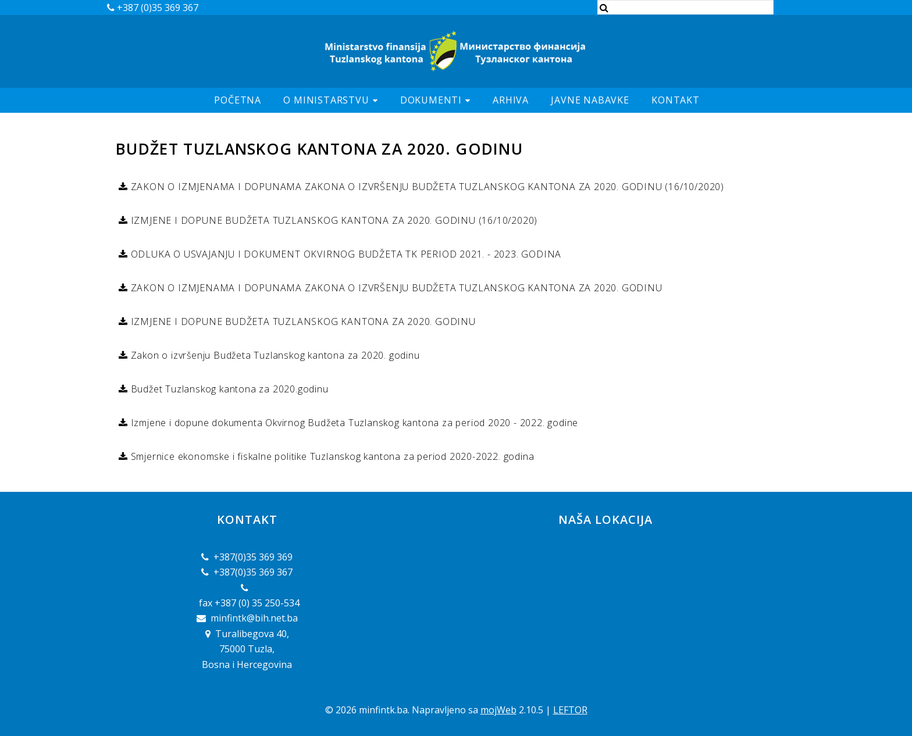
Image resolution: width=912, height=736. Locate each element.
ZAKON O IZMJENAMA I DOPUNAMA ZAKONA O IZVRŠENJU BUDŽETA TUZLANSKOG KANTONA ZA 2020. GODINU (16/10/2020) (426, 186)
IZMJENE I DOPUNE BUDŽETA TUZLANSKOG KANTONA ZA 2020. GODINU (302, 321)
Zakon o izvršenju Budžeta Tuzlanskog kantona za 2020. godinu (274, 355)
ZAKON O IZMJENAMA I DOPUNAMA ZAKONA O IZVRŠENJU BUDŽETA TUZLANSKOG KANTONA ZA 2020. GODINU (395, 287)
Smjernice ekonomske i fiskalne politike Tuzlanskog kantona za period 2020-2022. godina (331, 456)
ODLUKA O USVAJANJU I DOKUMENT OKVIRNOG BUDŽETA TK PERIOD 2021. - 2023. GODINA (344, 254)
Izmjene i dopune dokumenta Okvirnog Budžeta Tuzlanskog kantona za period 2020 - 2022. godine (353, 422)
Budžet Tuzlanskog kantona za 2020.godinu (228, 389)
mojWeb (498, 709)
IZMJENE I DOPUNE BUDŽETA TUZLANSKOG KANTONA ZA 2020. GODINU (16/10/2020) (332, 220)
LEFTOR (570, 709)
